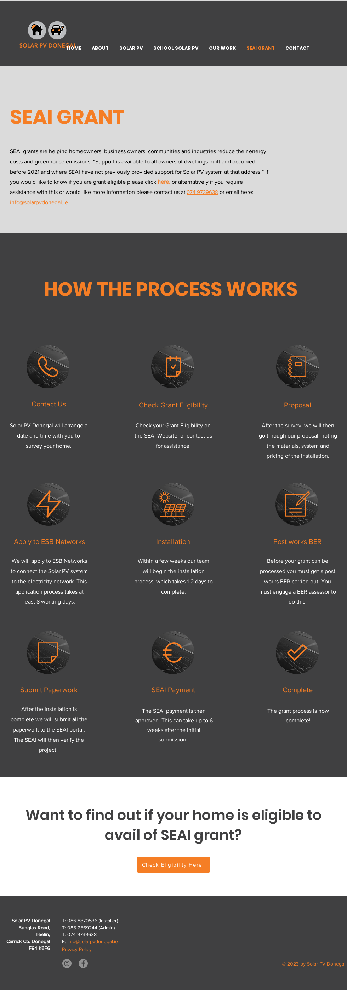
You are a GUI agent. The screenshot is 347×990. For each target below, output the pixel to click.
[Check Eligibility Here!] (173, 865)
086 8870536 (82, 920)
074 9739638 (202, 192)
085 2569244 (82, 927)
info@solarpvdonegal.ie (39, 202)
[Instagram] (67, 963)
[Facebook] (83, 963)
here (163, 182)
